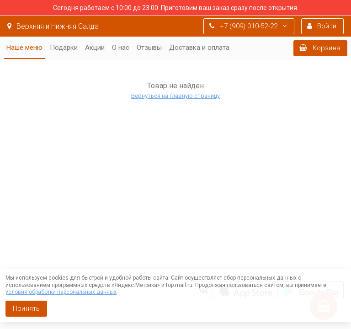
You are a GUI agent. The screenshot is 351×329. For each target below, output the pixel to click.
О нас (120, 47)
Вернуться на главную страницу (175, 95)
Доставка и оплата (199, 47)
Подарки (64, 47)
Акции (95, 47)
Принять (26, 308)
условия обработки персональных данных (61, 292)
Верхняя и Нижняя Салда (53, 26)
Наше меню (24, 47)
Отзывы (149, 47)
